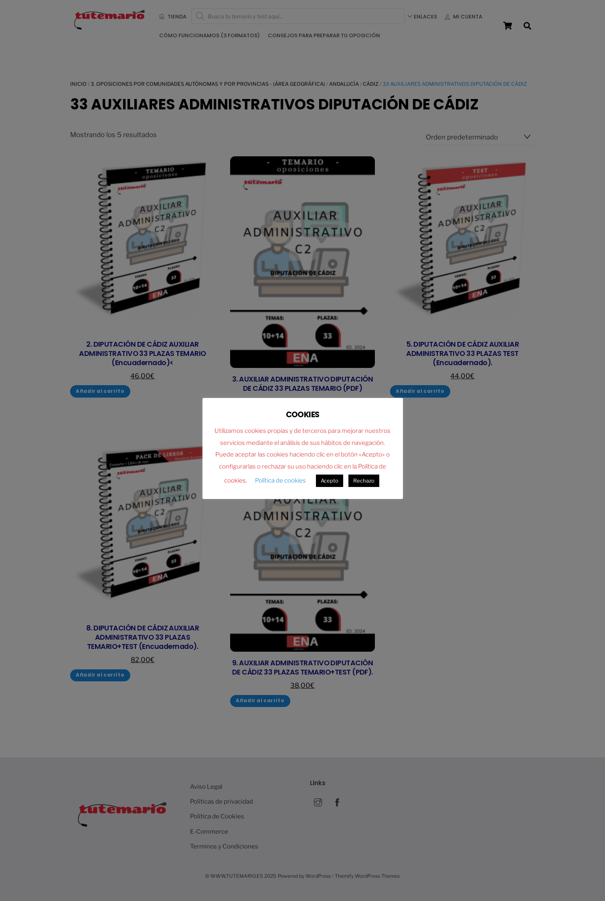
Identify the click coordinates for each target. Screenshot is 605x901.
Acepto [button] (329, 480)
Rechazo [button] (363, 480)
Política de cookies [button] (280, 480)
